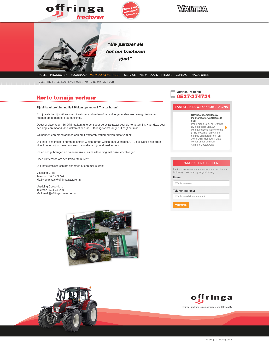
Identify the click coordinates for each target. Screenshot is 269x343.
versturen (181, 204)
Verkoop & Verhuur (105, 74)
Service (130, 74)
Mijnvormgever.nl (224, 339)
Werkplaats (148, 74)
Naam (177, 177)
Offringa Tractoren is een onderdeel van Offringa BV (207, 307)
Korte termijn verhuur (99, 82)
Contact (182, 74)
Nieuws (166, 74)
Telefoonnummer (184, 190)
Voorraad (79, 74)
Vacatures (200, 74)
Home (42, 74)
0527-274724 (194, 97)
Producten (58, 74)
